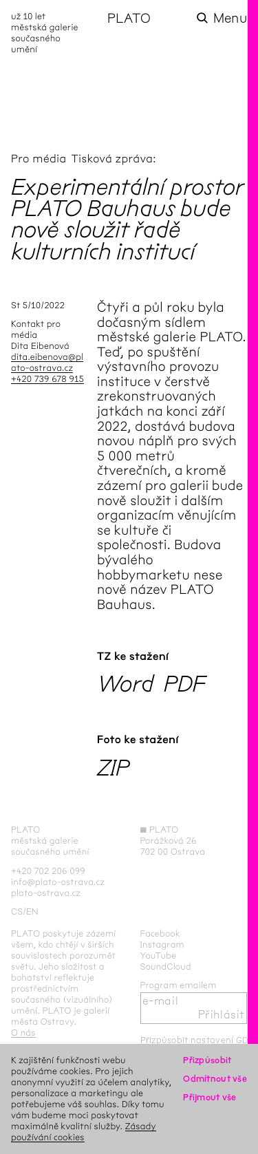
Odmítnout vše (215, 1078)
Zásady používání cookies (83, 1131)
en (32, 911)
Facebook (160, 933)
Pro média (39, 159)
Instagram (162, 944)
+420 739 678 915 (47, 379)
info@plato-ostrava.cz (58, 882)
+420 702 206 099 (48, 871)
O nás (23, 1032)
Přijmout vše (209, 1097)
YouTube (158, 955)
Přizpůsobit (207, 1060)
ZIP (113, 767)
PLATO (129, 18)
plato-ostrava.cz (45, 893)
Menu (230, 18)
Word (125, 683)
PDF (185, 683)
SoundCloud (165, 966)
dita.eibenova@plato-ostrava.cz (47, 362)
